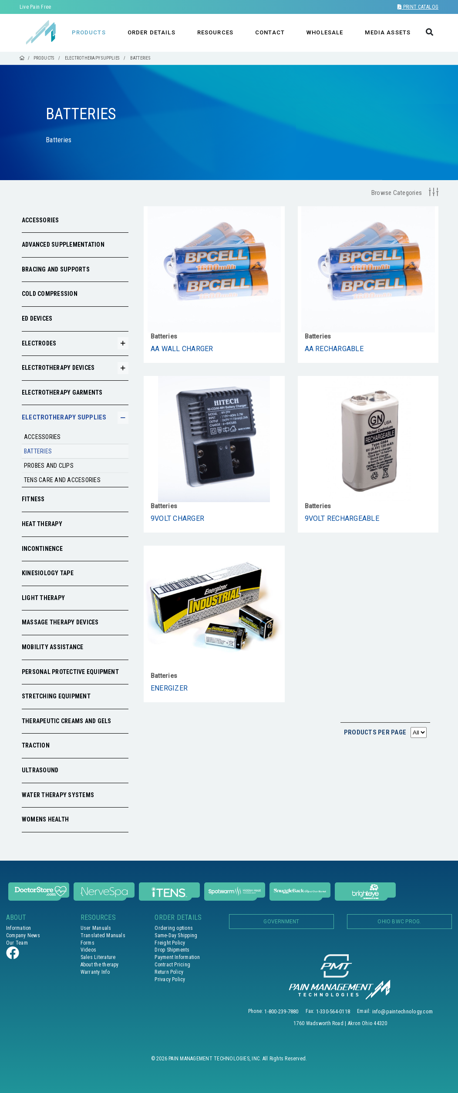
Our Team (17, 943)
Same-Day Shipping (176, 935)
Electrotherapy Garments (62, 392)
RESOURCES (215, 32)
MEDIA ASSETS (388, 32)
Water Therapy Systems (58, 794)
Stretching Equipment (56, 696)
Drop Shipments (172, 950)
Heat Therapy (42, 523)
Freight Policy (170, 943)
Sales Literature (98, 957)
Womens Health (45, 819)
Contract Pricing (172, 965)
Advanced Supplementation (63, 244)
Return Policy (169, 972)
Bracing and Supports (56, 269)
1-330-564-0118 (333, 1011)
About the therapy (100, 965)
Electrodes (39, 343)
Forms (87, 943)
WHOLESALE (324, 32)
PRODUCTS (89, 32)
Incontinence (42, 548)
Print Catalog (417, 7)
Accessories (40, 220)
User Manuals (96, 928)
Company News (23, 935)
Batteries (38, 451)
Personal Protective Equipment (70, 671)
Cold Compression (49, 293)
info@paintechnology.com (402, 1011)
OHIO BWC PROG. (399, 922)
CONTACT (270, 32)
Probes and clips (49, 465)
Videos (88, 950)
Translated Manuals (103, 935)
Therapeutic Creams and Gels (66, 720)
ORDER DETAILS (151, 32)
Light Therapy (43, 597)
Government (281, 922)
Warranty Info (95, 972)
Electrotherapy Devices (58, 367)
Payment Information (177, 957)
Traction (36, 745)
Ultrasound (40, 770)
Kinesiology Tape (48, 573)
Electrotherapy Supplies (64, 417)
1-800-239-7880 (281, 1011)
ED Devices (37, 318)
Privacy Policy (170, 979)
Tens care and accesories (62, 479)
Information (18, 928)
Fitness (33, 499)
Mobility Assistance (53, 647)
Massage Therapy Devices (60, 622)
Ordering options (174, 928)
